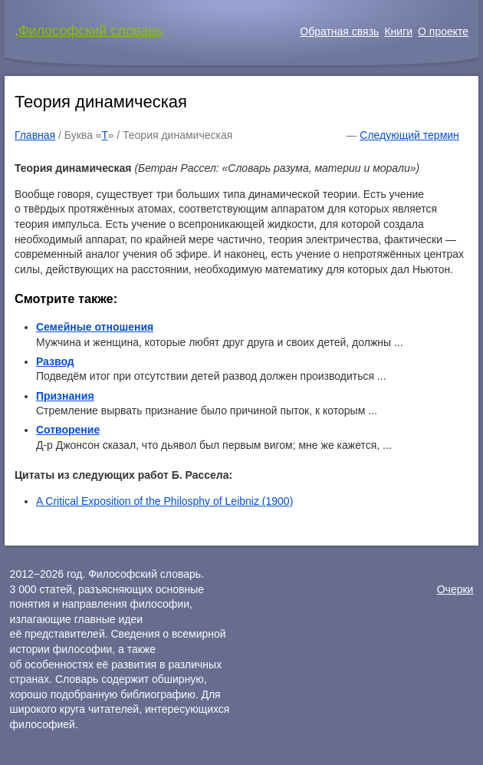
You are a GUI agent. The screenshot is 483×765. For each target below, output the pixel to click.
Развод (55, 361)
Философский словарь (90, 30)
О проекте (443, 31)
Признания (65, 396)
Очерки (455, 589)
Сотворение (68, 430)
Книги (398, 31)
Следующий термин (409, 135)
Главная (35, 135)
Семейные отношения (94, 327)
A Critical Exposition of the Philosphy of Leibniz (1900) (164, 501)
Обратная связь (339, 31)
